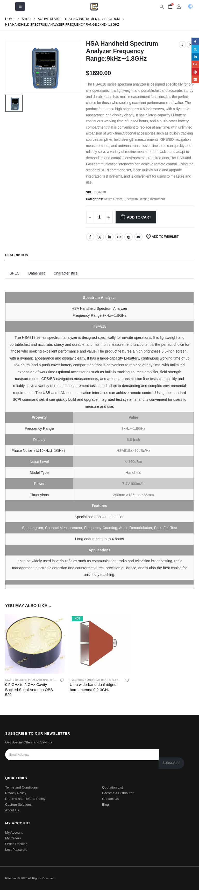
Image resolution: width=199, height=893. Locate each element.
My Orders (13, 841)
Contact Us (110, 802)
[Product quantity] (99, 217)
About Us (12, 813)
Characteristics (66, 273)
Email (138, 237)
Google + (119, 237)
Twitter (100, 237)
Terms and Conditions (21, 791)
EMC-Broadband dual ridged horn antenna (101, 680)
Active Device (113, 199)
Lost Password (16, 853)
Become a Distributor (117, 796)
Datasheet (36, 273)
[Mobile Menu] (20, 6)
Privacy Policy (15, 796)
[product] (35, 643)
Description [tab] (16, 255)
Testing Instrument (152, 199)
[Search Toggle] (161, 7)
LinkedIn (109, 237)
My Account (14, 836)
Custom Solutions (18, 808)
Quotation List (112, 791)
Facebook (90, 237)
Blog (105, 808)
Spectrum (131, 199)
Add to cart (139, 217)
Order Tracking (16, 847)
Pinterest (128, 237)
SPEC (14, 273)
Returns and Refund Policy (25, 802)
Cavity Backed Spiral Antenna (26, 680)
